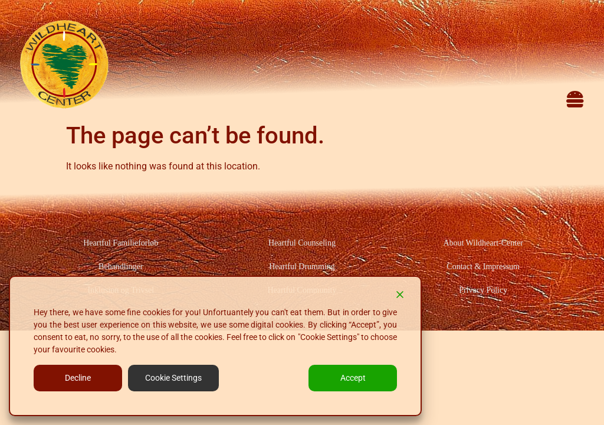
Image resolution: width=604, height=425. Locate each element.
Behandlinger (121, 266)
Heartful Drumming (302, 266)
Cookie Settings (173, 377)
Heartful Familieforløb (120, 242)
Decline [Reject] (78, 377)
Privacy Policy (483, 290)
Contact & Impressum (483, 266)
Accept (353, 377)
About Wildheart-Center (483, 242)
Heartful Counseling (302, 242)
